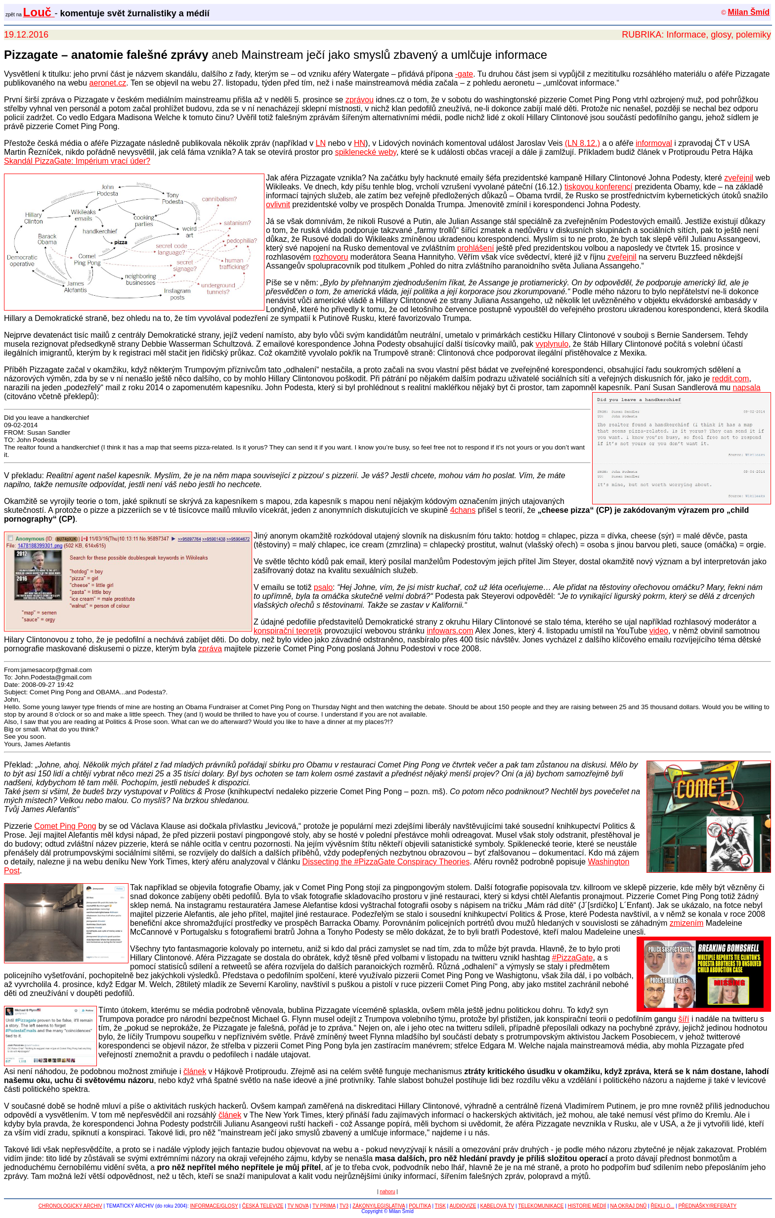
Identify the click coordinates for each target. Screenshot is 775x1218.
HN (359, 143)
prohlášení (475, 248)
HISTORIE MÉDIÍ (587, 1206)
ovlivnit (278, 204)
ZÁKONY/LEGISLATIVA (378, 1206)
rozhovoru (330, 257)
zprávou (359, 99)
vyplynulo (552, 344)
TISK (440, 1206)
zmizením (686, 923)
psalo (323, 587)
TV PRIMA (324, 1206)
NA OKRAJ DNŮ (628, 1206)
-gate (464, 74)
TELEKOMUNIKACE (540, 1206)
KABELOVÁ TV (497, 1206)
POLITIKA (420, 1206)
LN (321, 143)
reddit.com (730, 378)
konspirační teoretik (288, 631)
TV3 (344, 1206)
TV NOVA (297, 1206)
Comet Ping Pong (65, 826)
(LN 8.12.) (582, 143)
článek (194, 1071)
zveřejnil (738, 178)
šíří (683, 1019)
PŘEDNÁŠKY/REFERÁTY (707, 1206)
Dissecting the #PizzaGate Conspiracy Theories (386, 861)
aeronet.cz (108, 83)
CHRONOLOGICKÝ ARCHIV (70, 1206)
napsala (747, 387)
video (658, 631)
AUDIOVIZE (462, 1206)
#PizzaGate (572, 957)
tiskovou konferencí (598, 186)
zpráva (210, 648)
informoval (654, 143)
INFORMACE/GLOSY (214, 1206)
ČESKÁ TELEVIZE (263, 1206)
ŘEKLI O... (662, 1206)
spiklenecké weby (365, 152)
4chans (463, 510)
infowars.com (450, 631)
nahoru (387, 1191)
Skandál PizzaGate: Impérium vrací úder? (77, 161)
